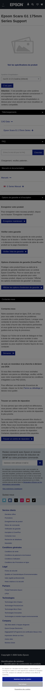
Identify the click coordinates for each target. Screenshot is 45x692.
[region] (22, 678)
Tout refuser (22, 684)
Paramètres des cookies (22, 689)
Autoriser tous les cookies (22, 679)
